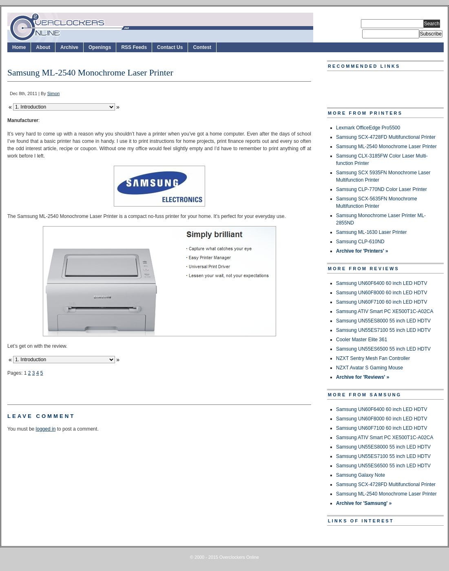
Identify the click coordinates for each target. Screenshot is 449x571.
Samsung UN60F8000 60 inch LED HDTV (381, 292)
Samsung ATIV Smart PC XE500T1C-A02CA (385, 311)
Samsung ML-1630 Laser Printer (371, 232)
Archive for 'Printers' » (362, 251)
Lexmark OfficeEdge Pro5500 (368, 128)
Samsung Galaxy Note (360, 475)
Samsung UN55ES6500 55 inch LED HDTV (383, 349)
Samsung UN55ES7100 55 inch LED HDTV (383, 330)
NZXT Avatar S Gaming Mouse (369, 368)
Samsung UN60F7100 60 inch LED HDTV (381, 302)
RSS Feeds (134, 47)
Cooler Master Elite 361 (361, 339)
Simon (53, 93)
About (43, 47)
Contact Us (170, 47)
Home (19, 47)
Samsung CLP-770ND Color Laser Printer (381, 189)
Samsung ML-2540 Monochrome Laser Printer (386, 146)
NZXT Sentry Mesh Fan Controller (373, 358)
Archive (69, 47)
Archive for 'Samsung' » (363, 503)
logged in (46, 429)
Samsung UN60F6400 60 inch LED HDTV (381, 283)
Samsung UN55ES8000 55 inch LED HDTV (383, 321)
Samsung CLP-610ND (360, 241)
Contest (202, 47)
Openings (99, 47)
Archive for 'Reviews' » (362, 377)
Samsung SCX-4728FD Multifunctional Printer (386, 137)
